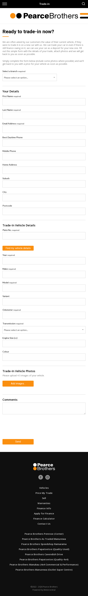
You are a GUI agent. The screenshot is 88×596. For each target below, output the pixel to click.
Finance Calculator (44, 518)
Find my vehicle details (18, 248)
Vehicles (44, 487)
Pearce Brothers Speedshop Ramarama (44, 544)
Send (18, 441)
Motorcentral (49, 590)
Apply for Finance (44, 513)
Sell (44, 498)
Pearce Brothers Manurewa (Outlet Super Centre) (44, 569)
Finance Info (44, 508)
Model (9, 282)
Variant (6, 296)
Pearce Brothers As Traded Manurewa (44, 538)
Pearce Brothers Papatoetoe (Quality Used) (44, 549)
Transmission (12, 323)
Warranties (44, 503)
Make (9, 268)
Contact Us (44, 523)
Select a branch (13, 71)
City (4, 192)
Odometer (11, 309)
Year (8, 255)
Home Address (9, 164)
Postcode (7, 205)
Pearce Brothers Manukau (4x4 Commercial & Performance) (44, 564)
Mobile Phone (9, 151)
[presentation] (26, 428)
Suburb (6, 178)
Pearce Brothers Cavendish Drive (44, 554)
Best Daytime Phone (12, 137)
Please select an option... (16, 77)
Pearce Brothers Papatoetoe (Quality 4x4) (44, 559)
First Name (11, 96)
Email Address (13, 123)
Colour (5, 351)
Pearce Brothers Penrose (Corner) (44, 533)
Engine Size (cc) (9, 338)
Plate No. (10, 230)
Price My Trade (44, 492)
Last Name (11, 110)
